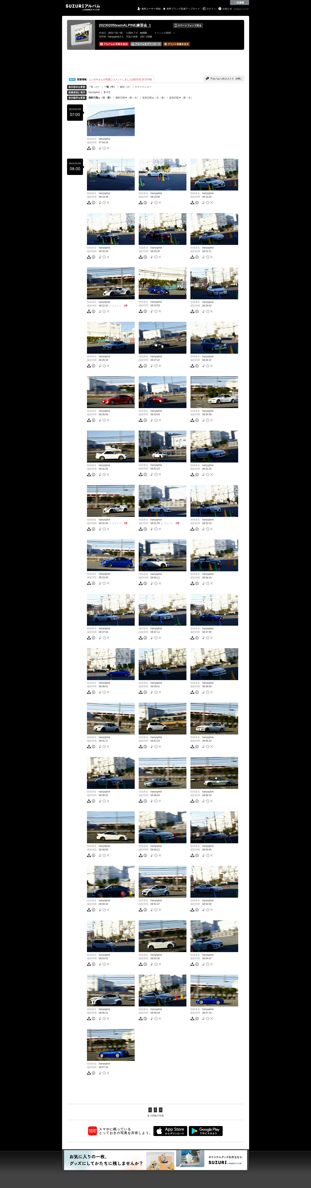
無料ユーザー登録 (151, 8)
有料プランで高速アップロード (183, 8)
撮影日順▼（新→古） (127, 97)
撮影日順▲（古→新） (100, 97)
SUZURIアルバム (83, 7)
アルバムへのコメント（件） (224, 78)
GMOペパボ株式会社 (242, 9)
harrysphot (94, 92)
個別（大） (126, 86)
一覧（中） (110, 86)
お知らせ (227, 8)
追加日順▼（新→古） (181, 97)
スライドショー (143, 86)
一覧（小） (94, 86)
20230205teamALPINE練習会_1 (125, 25)
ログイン (211, 8)
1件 (126, 305)
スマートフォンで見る (188, 25)
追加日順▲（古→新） (154, 97)
